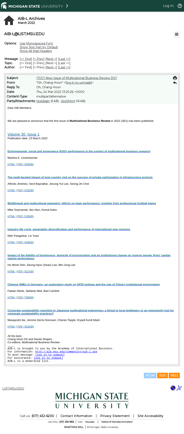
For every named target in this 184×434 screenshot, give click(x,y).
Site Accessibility (151, 416)
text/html (68, 101)
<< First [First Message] (26, 59)
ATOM (150, 375)
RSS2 (174, 375)
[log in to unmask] (78, 82)
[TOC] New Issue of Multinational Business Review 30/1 (76, 78)
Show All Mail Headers (36, 51)
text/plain (43, 101)
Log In (168, 6)
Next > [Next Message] (51, 59)
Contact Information (76, 416)
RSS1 (162, 375)
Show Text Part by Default (39, 47)
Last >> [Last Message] (64, 59)
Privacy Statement (115, 416)
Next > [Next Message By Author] (51, 67)
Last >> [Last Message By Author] (64, 67)
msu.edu (90, 421)
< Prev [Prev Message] (38, 59)
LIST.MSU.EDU (13, 388)
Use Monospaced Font (36, 43)
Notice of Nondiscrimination (117, 421)
